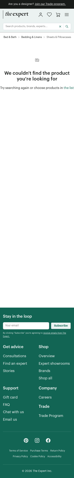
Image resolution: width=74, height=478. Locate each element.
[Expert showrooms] (54, 363)
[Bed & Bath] (10, 37)
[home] (16, 15)
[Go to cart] (58, 14)
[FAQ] (6, 404)
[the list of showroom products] (69, 88)
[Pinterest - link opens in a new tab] (26, 440)
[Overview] (47, 356)
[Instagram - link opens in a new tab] (37, 440)
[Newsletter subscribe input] (26, 325)
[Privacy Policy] (20, 456)
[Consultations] (14, 356)
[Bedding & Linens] (31, 37)
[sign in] (40, 14)
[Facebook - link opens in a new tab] (48, 440)
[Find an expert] (15, 363)
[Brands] (44, 370)
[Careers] (45, 397)
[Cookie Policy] (37, 456)
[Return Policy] (57, 450)
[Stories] (9, 370)
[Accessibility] (54, 456)
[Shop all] (45, 378)
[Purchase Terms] (39, 450)
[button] (49, 14)
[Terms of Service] (18, 450)
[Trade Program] (51, 415)
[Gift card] (10, 397)
